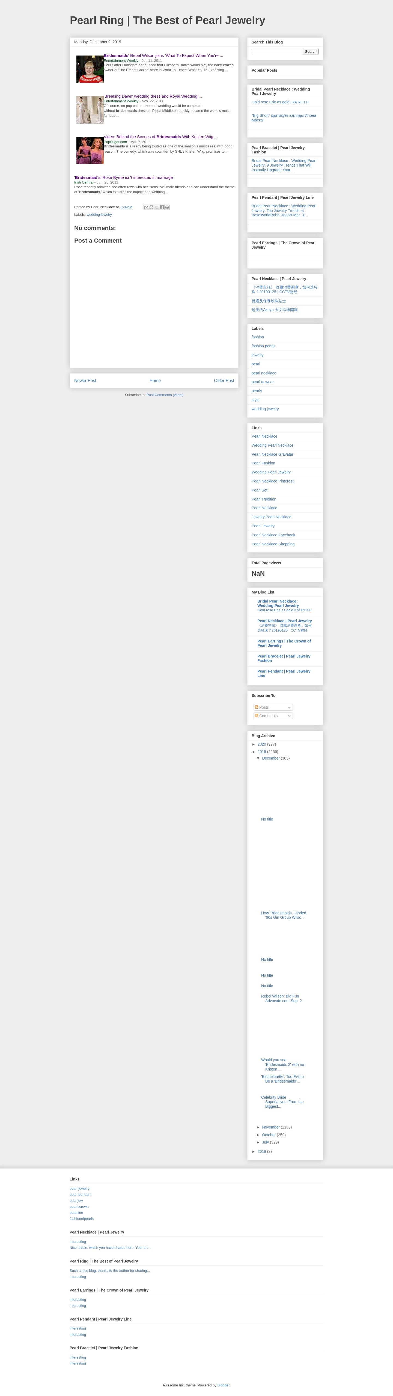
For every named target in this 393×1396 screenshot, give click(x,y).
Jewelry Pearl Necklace (271, 517)
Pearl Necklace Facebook (273, 535)
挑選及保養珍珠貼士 (269, 301)
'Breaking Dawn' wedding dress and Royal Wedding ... (153, 96)
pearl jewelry (80, 1188)
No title (267, 819)
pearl (256, 364)
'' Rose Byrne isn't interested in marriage (123, 177)
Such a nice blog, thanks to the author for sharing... (110, 1271)
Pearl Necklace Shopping (273, 544)
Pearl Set (259, 490)
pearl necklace (264, 373)
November (271, 1127)
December (271, 758)
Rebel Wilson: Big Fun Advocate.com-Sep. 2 (281, 998)
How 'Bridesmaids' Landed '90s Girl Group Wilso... (283, 915)
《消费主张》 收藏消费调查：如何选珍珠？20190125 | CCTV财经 (285, 289)
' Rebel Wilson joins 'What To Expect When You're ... (163, 55)
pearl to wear (263, 382)
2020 (262, 744)
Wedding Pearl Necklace (272, 445)
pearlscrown (79, 1207)
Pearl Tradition (264, 499)
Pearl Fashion (263, 463)
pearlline (76, 1213)
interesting (78, 1242)
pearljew (76, 1201)
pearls (257, 391)
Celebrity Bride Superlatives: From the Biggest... (282, 1102)
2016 (262, 1151)
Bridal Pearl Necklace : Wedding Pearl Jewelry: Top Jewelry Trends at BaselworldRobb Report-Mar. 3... (284, 210)
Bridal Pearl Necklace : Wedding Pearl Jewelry (278, 603)
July (266, 1142)
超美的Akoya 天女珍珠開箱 (275, 309)
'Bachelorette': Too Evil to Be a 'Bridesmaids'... (282, 1078)
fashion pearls (263, 346)
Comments (266, 716)
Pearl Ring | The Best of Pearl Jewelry (167, 20)
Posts (262, 707)
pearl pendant (80, 1195)
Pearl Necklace (264, 436)
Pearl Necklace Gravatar (272, 454)
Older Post (224, 380)
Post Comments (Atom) (165, 395)
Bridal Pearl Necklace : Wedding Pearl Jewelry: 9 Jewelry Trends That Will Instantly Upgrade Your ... (284, 165)
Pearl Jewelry (263, 526)
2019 (262, 751)
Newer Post (85, 380)
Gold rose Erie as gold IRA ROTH (280, 102)
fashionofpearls (82, 1219)
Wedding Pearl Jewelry (271, 472)
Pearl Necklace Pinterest (272, 481)
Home (155, 380)
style (256, 400)
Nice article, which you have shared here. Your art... (110, 1248)
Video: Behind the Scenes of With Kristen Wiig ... (161, 136)
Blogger (223, 1385)
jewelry (258, 355)
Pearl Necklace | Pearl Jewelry (284, 621)
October (269, 1135)
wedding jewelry (99, 215)
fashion (258, 337)
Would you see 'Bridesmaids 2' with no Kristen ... (282, 1064)
